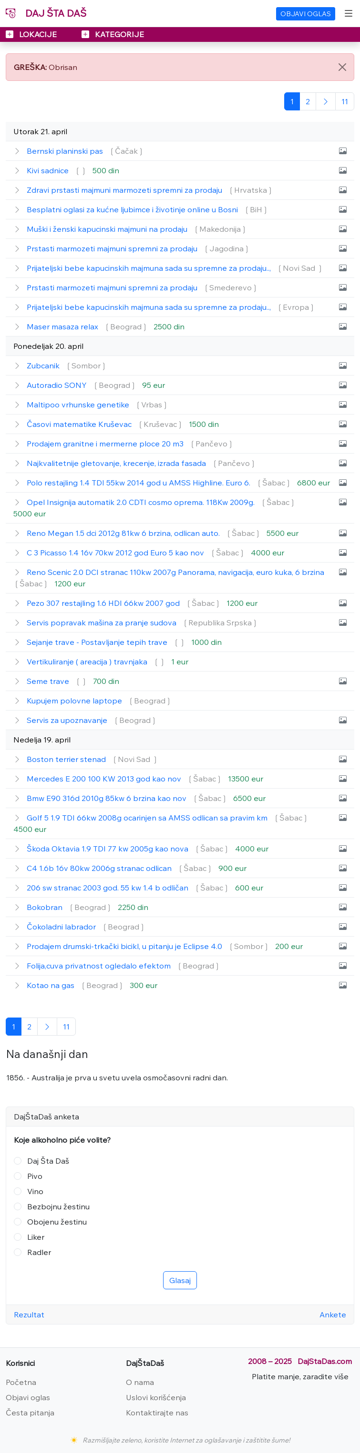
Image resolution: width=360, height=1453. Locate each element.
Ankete (332, 1314)
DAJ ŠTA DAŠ (46, 13)
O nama (140, 1382)
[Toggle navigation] (348, 13)
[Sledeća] (326, 101)
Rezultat (29, 1314)
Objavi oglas (28, 1397)
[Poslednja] (344, 101)
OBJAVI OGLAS (305, 14)
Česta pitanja (30, 1412)
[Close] (342, 67)
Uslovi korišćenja (156, 1397)
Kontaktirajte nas (157, 1412)
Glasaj (180, 1280)
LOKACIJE (32, 34)
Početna (21, 1382)
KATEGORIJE (113, 34)
